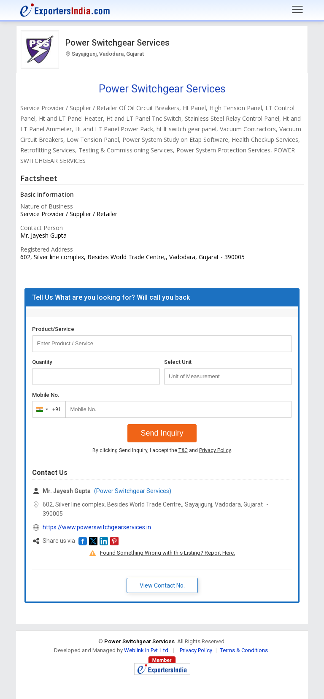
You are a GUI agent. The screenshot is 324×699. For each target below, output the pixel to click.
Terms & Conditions (244, 650)
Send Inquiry (161, 433)
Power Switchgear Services (117, 42)
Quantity (42, 362)
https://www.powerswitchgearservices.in (97, 527)
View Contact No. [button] (162, 585)
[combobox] (47, 409)
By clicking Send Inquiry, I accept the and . (162, 450)
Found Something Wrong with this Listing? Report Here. (167, 553)
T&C (183, 450)
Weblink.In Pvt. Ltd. (147, 650)
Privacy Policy (215, 450)
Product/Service (53, 329)
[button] (82, 541)
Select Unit (178, 362)
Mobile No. (45, 395)
